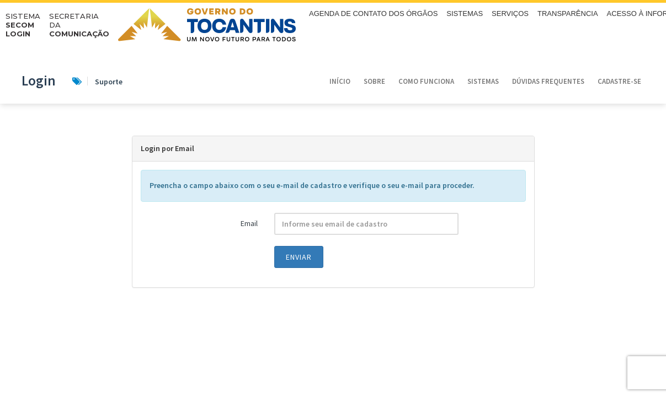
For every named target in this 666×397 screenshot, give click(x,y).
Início (339, 81)
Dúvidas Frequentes (548, 81)
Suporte (97, 82)
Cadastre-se (619, 81)
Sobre (374, 81)
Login (39, 80)
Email (249, 223)
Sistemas (483, 81)
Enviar (299, 257)
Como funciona (426, 81)
